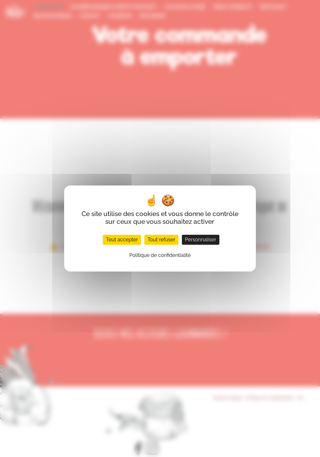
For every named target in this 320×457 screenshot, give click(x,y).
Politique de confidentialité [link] (160, 255)
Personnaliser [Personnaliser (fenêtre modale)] (200, 240)
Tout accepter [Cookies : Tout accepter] (122, 240)
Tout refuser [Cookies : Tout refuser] (161, 240)
